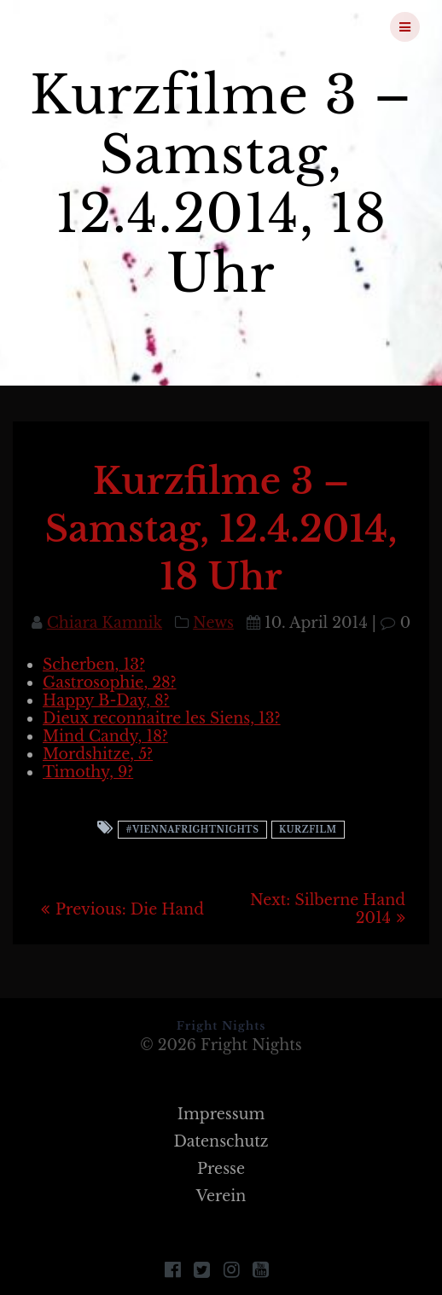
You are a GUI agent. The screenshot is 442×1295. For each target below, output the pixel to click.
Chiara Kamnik (104, 622)
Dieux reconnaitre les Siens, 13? (162, 718)
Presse (221, 1168)
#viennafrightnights (192, 829)
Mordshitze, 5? (98, 754)
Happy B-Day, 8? (106, 700)
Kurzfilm (307, 829)
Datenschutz (220, 1141)
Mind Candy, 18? (105, 736)
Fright (111, 26)
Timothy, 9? (88, 772)
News (213, 622)
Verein (221, 1196)
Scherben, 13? (94, 664)
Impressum (221, 1114)
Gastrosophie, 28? (110, 682)
